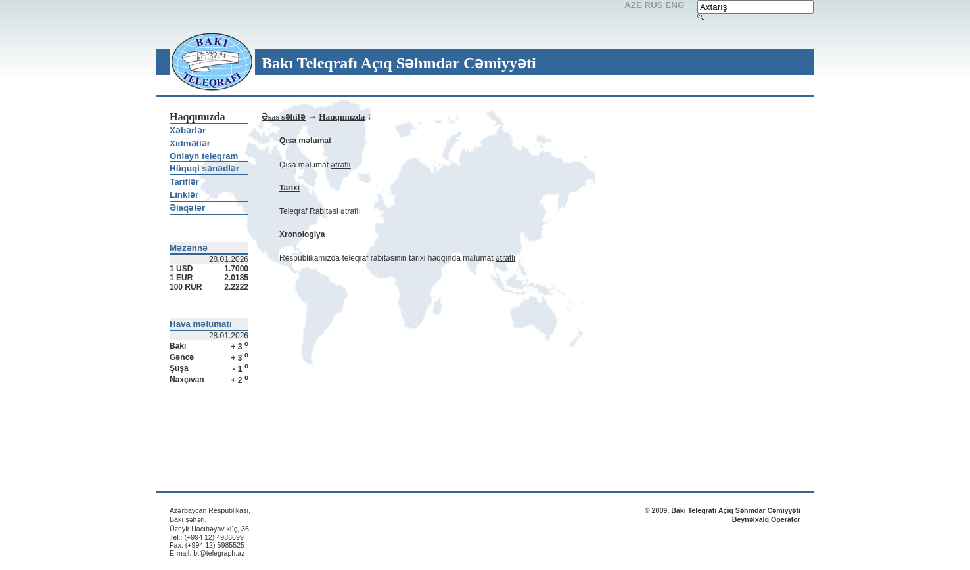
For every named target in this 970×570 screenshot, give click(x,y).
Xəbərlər (188, 130)
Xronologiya (302, 234)
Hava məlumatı (201, 324)
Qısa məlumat (305, 140)
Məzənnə (189, 248)
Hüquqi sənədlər (204, 168)
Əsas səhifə (284, 116)
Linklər (184, 195)
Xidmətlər (190, 143)
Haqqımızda (342, 116)
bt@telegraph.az (218, 553)
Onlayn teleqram (204, 156)
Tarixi (289, 187)
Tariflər (184, 181)
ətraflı (340, 164)
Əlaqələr (187, 208)
